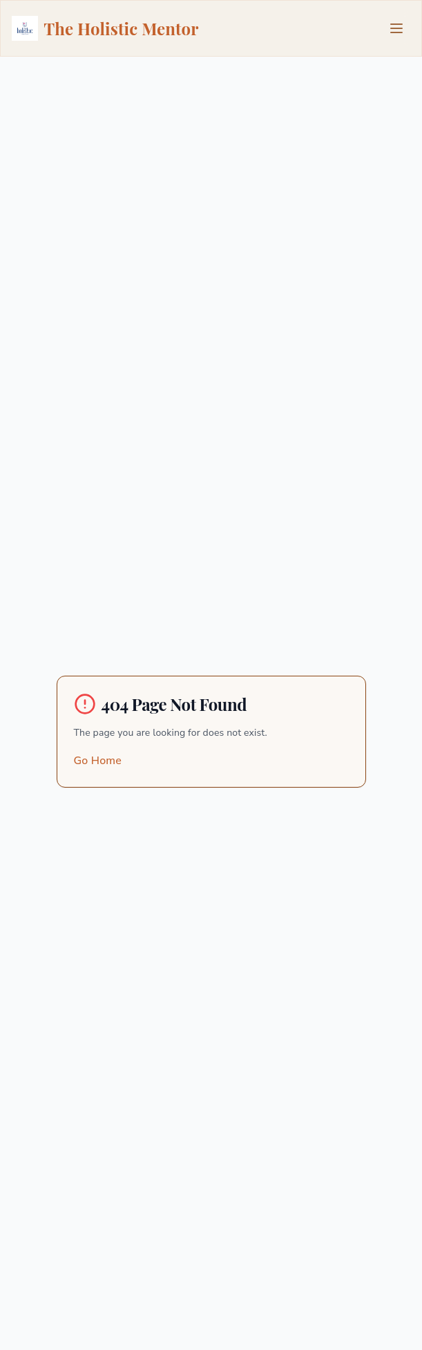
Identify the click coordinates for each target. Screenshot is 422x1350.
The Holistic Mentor (105, 28)
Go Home (98, 760)
